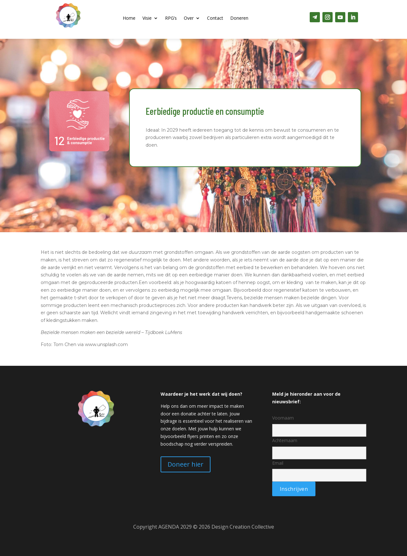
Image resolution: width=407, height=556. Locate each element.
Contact (215, 18)
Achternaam (319, 446)
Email (319, 469)
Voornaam (319, 424)
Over (189, 18)
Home (129, 18)
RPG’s (171, 18)
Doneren (239, 18)
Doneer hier (186, 464)
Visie (147, 18)
